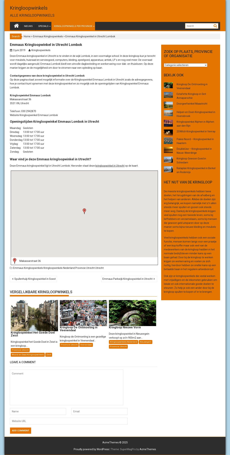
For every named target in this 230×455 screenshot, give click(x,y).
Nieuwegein (145, 342)
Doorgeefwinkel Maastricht (192, 103)
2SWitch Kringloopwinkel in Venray (196, 131)
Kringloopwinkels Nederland (59, 268)
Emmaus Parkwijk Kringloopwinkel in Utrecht (127, 278)
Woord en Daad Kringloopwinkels (28, 354)
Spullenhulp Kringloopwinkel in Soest (35, 278)
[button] (84, 211)
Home (27, 36)
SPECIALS (43, 26)
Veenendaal (86, 345)
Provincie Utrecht (85, 268)
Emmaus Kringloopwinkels (48, 36)
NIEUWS (28, 26)
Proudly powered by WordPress (91, 449)
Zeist (48, 354)
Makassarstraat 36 (30, 261)
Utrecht (99, 268)
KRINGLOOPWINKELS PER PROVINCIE (73, 26)
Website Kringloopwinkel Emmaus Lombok (34, 115)
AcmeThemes (148, 449)
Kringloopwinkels (29, 8)
